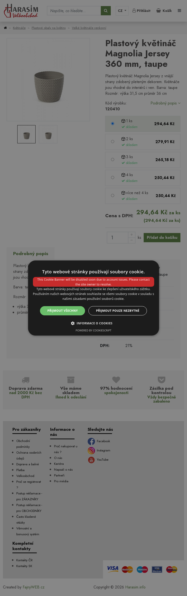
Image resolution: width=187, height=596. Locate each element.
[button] (93, 323)
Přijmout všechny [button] (62, 311)
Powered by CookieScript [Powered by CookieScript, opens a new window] (94, 330)
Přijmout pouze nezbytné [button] (118, 311)
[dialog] (93, 298)
